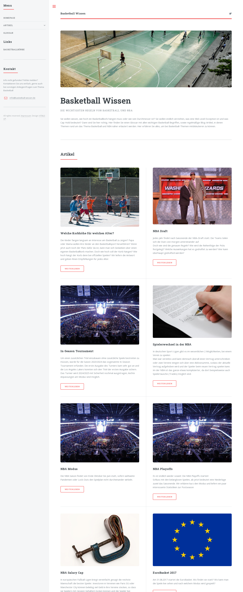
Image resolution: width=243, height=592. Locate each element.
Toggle (54, 6)
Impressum (26, 115)
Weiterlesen (72, 268)
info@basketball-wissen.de (22, 97)
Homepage (9, 18)
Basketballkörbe (14, 49)
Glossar (8, 33)
